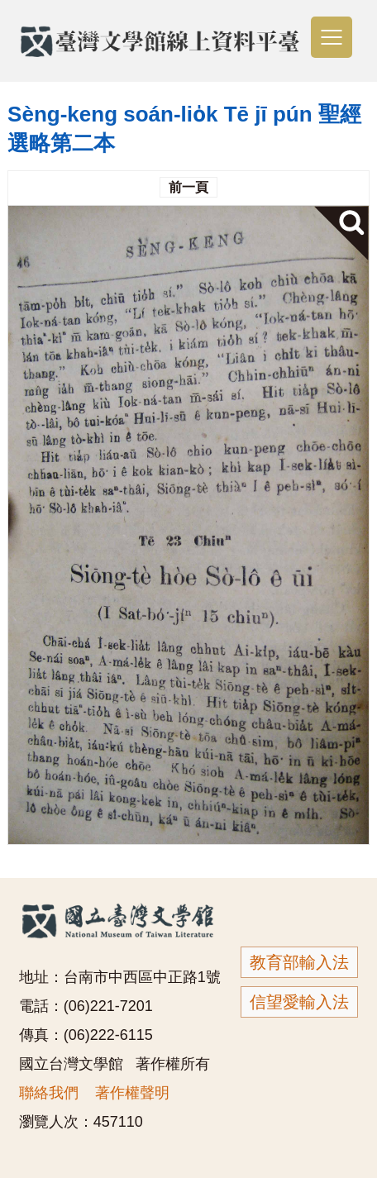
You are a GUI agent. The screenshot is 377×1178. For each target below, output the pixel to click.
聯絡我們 (49, 1093)
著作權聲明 (132, 1093)
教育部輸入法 (299, 962)
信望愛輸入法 (299, 1002)
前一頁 (188, 187)
